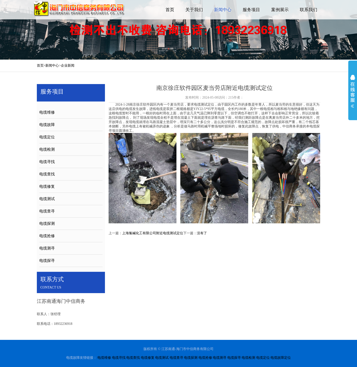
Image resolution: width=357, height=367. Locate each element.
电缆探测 (47, 223)
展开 (352, 91)
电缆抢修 (47, 236)
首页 (170, 9)
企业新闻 (67, 65)
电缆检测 (47, 149)
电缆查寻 (47, 211)
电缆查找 (47, 174)
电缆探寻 (47, 260)
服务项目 (251, 9)
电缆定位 (47, 137)
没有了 (202, 233)
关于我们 (194, 9)
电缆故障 (47, 125)
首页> (41, 65)
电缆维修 (47, 112)
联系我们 (308, 9)
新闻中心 (222, 9)
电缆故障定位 (280, 357)
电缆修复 (47, 186)
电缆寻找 (47, 162)
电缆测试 (47, 199)
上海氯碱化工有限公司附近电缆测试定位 (152, 233)
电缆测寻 (47, 248)
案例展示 (280, 9)
